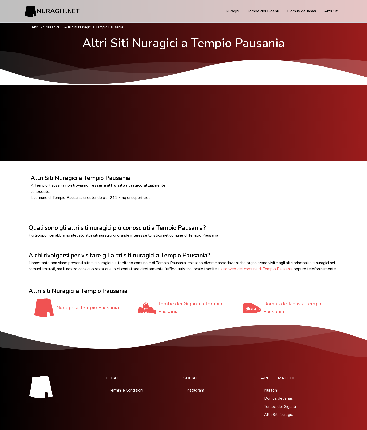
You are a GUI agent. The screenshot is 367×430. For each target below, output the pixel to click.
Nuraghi (232, 11)
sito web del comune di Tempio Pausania (257, 269)
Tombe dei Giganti (263, 11)
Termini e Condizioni (126, 390)
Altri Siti (331, 11)
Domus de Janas (301, 11)
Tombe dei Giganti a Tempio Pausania (190, 307)
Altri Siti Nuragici (45, 27)
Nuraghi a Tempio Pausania (87, 307)
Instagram (195, 390)
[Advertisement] (183, 122)
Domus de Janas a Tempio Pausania (293, 307)
